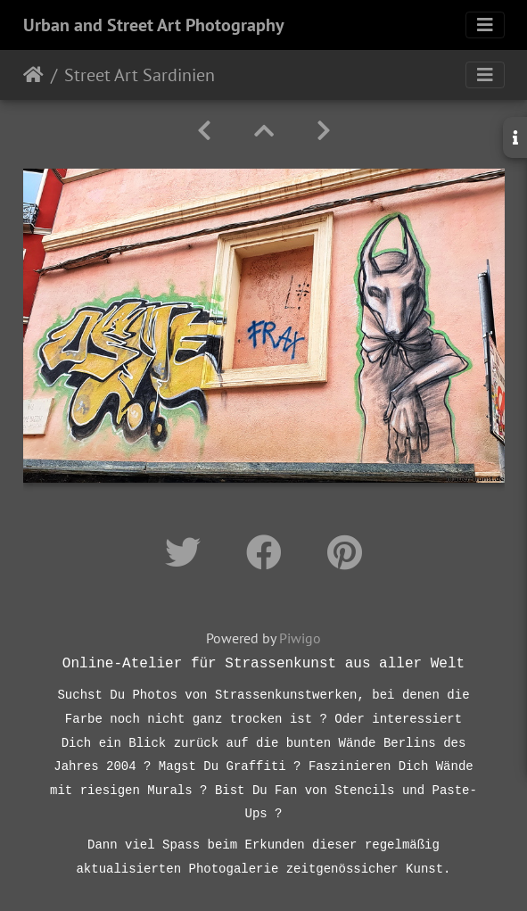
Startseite (33, 75)
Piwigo (300, 638)
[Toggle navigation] (485, 25)
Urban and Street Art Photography (153, 25)
